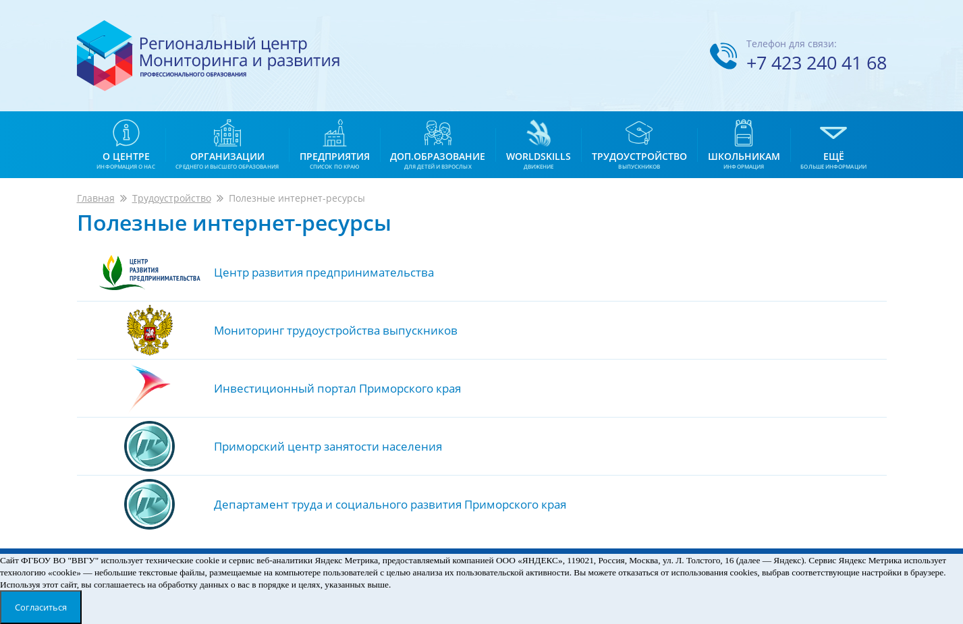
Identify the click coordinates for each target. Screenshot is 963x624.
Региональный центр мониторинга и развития (208, 55)
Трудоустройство (171, 198)
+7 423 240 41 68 (816, 62)
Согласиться (41, 607)
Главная (96, 198)
